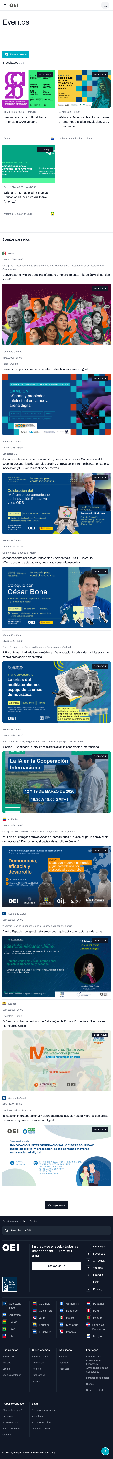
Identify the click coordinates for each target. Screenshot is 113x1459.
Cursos (90, 1384)
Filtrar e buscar (16, 54)
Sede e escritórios (11, 1375)
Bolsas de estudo (95, 1390)
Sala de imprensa (11, 1428)
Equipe (6, 1368)
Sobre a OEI (8, 1356)
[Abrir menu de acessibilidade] (105, 1451)
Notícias (63, 1362)
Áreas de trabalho (41, 1356)
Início (22, 1221)
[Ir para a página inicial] (13, 5)
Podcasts (64, 1368)
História (6, 1362)
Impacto (36, 1381)
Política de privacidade (44, 1410)
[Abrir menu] (5, 5)
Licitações (7, 1416)
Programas (38, 1362)
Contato (6, 1434)
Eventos (63, 1356)
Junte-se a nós (10, 1422)
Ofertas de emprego (12, 1410)
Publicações (38, 1375)
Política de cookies (41, 1422)
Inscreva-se (56, 1266)
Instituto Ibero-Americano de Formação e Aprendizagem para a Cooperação (97, 1364)
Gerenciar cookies (41, 1428)
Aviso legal (37, 1416)
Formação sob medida (97, 1378)
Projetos (36, 1368)
